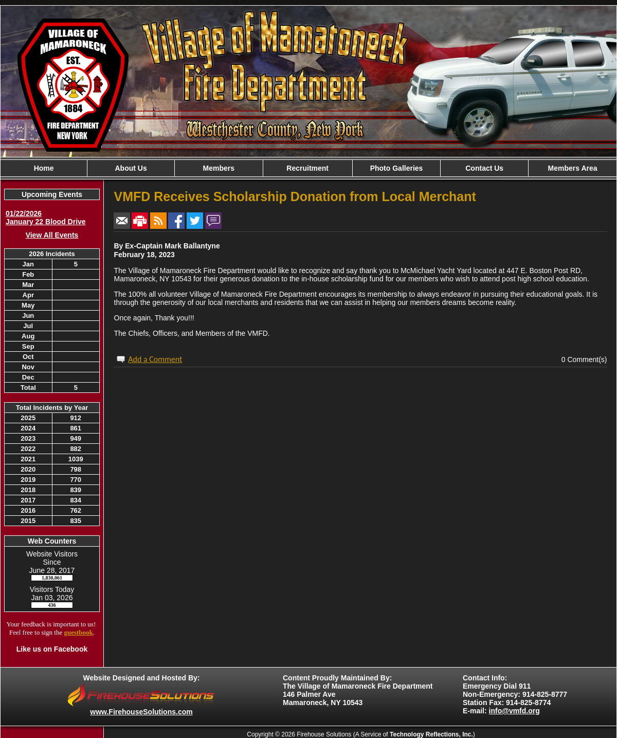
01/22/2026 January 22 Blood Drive (46, 217)
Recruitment (307, 168)
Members (218, 168)
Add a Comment (155, 359)
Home (44, 168)
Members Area (572, 168)
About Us (131, 168)
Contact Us (484, 168)
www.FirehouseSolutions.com (141, 712)
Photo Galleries (396, 168)
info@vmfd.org (514, 711)
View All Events (52, 235)
